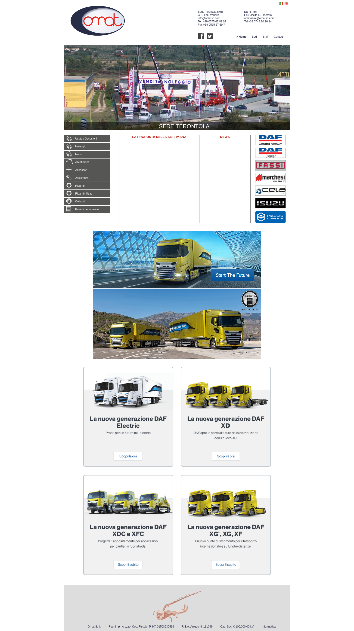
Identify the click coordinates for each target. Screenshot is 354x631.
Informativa (269, 626)
